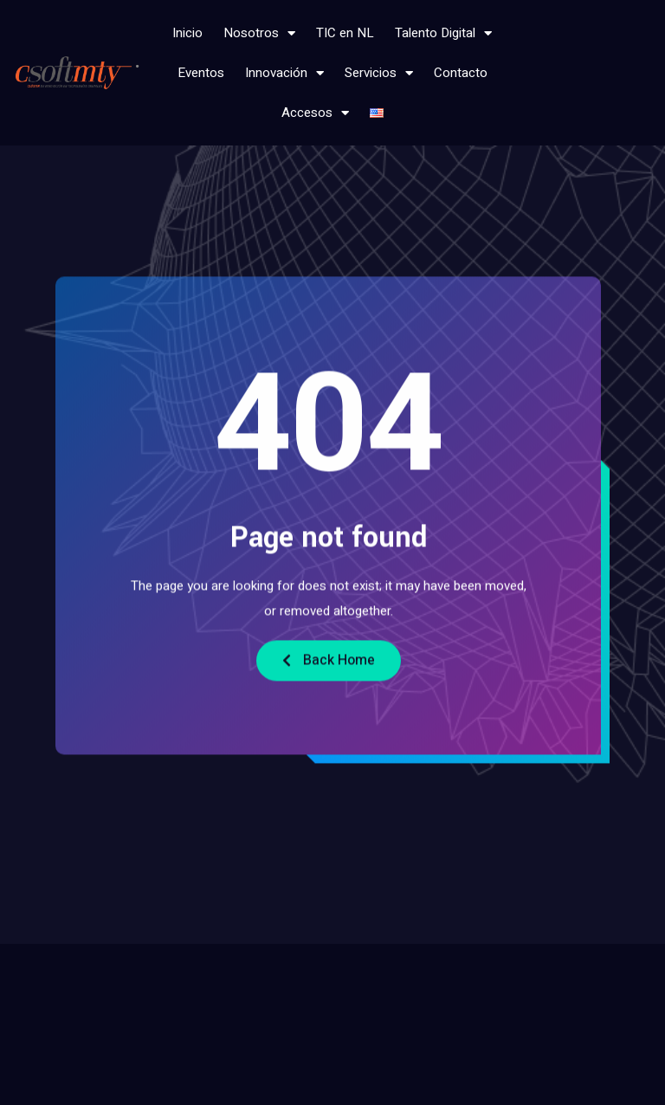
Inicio (187, 32)
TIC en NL (345, 32)
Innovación (284, 73)
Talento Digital (443, 33)
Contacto (460, 72)
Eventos (201, 72)
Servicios (379, 73)
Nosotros (259, 33)
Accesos (315, 113)
